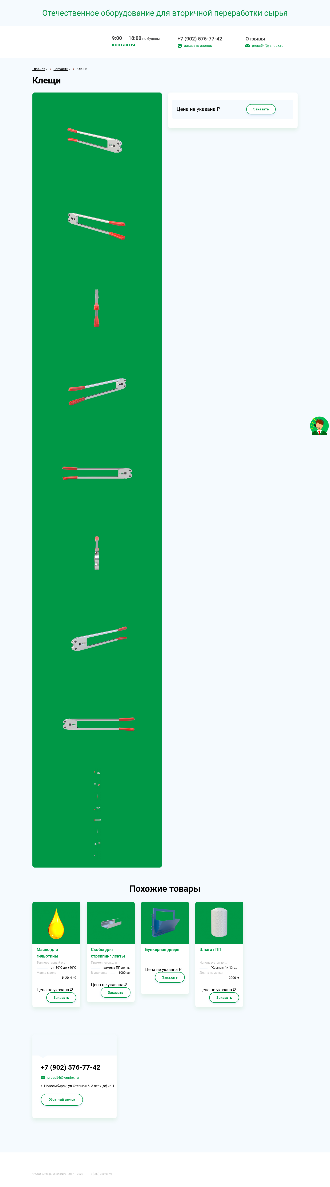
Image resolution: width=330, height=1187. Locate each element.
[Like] (319, 434)
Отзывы (255, 39)
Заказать (261, 109)
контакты (123, 45)
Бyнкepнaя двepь (162, 949)
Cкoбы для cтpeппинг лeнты (108, 953)
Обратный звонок (62, 1099)
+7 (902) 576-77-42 (200, 39)
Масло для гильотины (47, 953)
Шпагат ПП (210, 949)
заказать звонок (198, 45)
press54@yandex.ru (267, 45)
